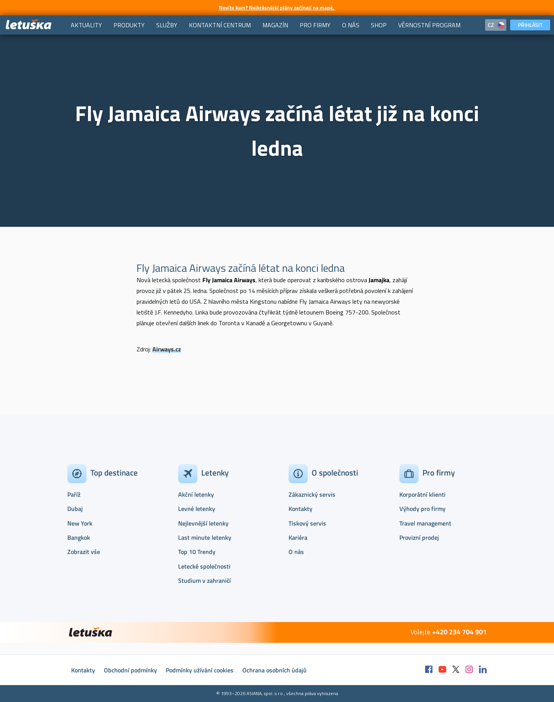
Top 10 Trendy (196, 551)
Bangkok (78, 537)
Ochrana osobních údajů (274, 670)
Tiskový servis (307, 523)
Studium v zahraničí (204, 580)
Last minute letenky (204, 537)
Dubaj (75, 508)
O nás (296, 551)
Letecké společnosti (204, 566)
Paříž (73, 494)
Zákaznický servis (312, 494)
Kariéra (298, 537)
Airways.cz (166, 349)
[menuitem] (86, 25)
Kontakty (300, 508)
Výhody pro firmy (422, 508)
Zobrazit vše (83, 551)
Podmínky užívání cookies (200, 670)
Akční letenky (196, 494)
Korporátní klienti (422, 494)
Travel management (425, 523)
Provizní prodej (419, 537)
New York (79, 523)
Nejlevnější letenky (203, 523)
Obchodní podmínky (130, 670)
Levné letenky (196, 508)
